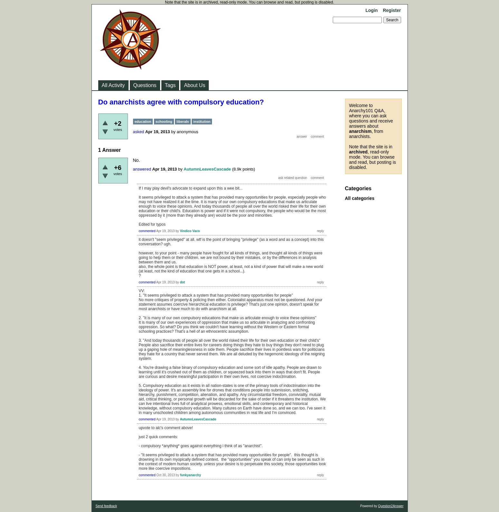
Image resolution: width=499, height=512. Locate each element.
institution (201, 121)
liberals (183, 121)
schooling (164, 121)
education (143, 121)
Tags (170, 85)
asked (138, 131)
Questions (145, 85)
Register (392, 10)
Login (371, 10)
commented (147, 231)
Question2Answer (391, 506)
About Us (194, 85)
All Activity (113, 85)
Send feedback (106, 506)
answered (142, 169)
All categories (360, 198)
